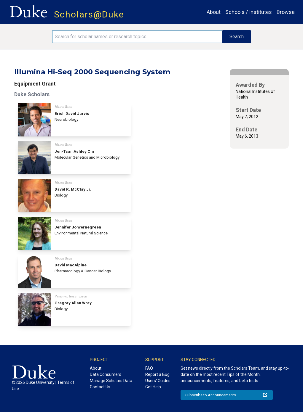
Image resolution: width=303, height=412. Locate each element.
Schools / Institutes (248, 12)
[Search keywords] (137, 36)
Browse (286, 12)
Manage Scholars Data (111, 380)
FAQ (149, 368)
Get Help (153, 386)
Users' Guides (157, 380)
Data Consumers (105, 374)
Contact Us (100, 386)
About (214, 12)
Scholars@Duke (89, 14)
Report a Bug (157, 374)
